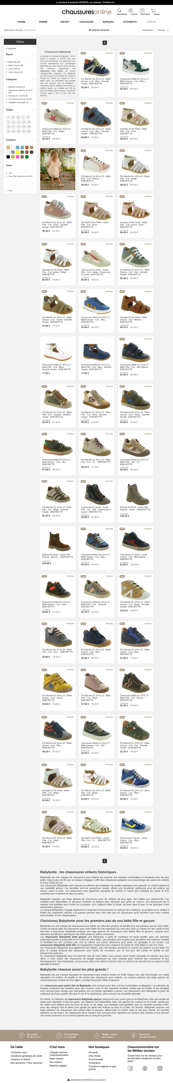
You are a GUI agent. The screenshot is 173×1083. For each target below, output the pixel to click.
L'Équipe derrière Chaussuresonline (59, 1053)
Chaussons (86, 22)
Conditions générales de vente (26, 1056)
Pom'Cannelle (96, 1059)
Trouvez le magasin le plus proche (102, 1067)
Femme (21, 22)
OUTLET (151, 22)
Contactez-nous (19, 1052)
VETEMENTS (130, 22)
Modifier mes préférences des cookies (86, 1080)
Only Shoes (95, 1056)
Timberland (94, 1063)
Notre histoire (56, 1058)
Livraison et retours (20, 1059)
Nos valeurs (56, 1062)
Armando (93, 1052)
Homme (43, 22)
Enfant (64, 22)
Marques (108, 22)
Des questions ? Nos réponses (26, 1063)
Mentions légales (58, 1065)
